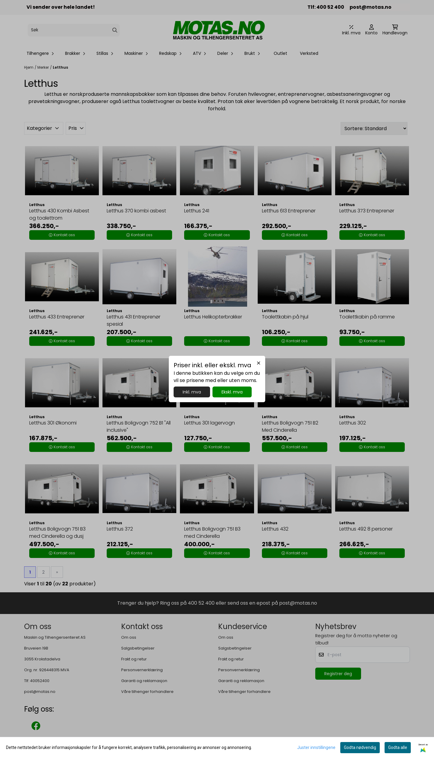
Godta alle (397, 747)
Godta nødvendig (360, 747)
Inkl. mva (192, 392)
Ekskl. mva (232, 392)
